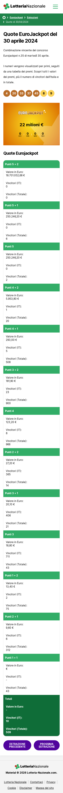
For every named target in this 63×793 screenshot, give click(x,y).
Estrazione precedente (17, 745)
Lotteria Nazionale (15, 782)
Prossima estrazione (47, 745)
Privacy (51, 782)
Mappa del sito (45, 788)
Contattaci (36, 782)
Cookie (12, 788)
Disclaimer (25, 788)
